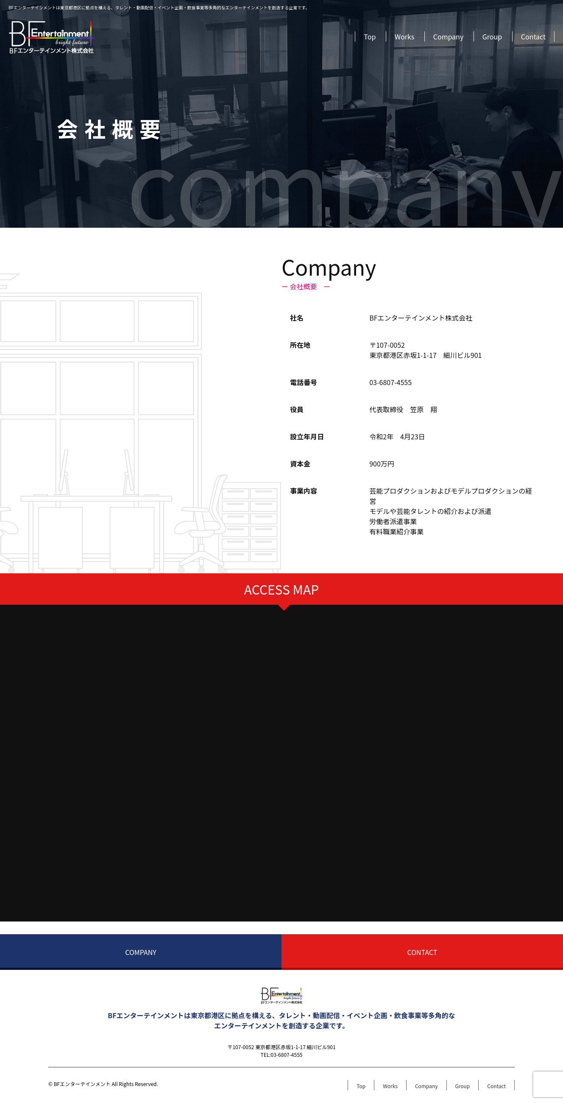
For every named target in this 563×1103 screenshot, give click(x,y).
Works (404, 36)
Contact (533, 36)
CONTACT (422, 952)
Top (370, 36)
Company (448, 36)
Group (492, 36)
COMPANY (140, 952)
